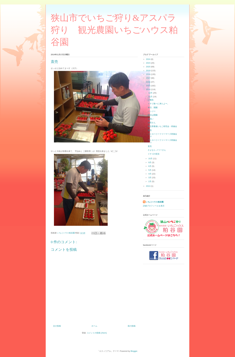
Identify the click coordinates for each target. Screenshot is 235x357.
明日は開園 (153, 115)
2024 (148, 59)
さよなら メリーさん (157, 150)
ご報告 (151, 100)
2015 (148, 86)
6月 (150, 166)
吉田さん (152, 122)
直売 (150, 130)
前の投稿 (131, 326)
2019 (148, 70)
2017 (148, 78)
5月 (150, 170)
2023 (148, 63)
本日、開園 (153, 107)
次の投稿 (57, 326)
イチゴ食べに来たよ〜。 (158, 103)
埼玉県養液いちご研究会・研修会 (162, 126)
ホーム (94, 326)
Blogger (134, 351)
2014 (148, 89)
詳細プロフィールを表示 (153, 206)
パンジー (152, 111)
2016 (148, 82)
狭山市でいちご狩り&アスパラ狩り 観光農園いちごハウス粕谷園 (114, 30)
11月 (150, 96)
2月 (150, 181)
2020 (148, 67)
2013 (148, 186)
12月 (150, 93)
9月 (150, 162)
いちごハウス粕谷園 (155, 202)
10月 (150, 158)
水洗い (151, 119)
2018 (148, 74)
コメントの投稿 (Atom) (97, 333)
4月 (150, 174)
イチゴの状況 (153, 154)
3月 (150, 177)
